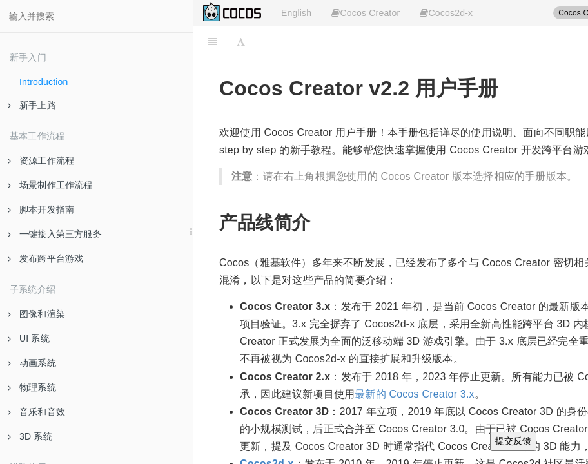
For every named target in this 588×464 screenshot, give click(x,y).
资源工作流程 (41, 160)
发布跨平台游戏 (45, 258)
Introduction (43, 82)
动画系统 (32, 363)
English (296, 13)
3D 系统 (30, 436)
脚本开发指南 (41, 209)
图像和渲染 (36, 314)
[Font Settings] (241, 42)
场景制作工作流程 (50, 185)
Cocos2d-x (446, 13)
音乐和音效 (36, 412)
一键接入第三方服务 (55, 234)
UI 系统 (29, 338)
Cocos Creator (365, 13)
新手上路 (32, 105)
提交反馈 (513, 441)
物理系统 (32, 387)
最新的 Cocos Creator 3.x (415, 394)
